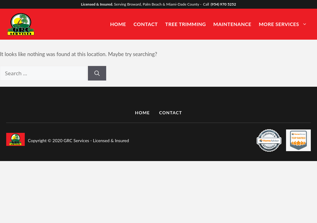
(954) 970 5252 (223, 4)
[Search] (97, 73)
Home (118, 24)
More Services (286, 24)
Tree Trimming (185, 24)
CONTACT (170, 112)
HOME (142, 112)
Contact (145, 24)
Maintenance (232, 24)
